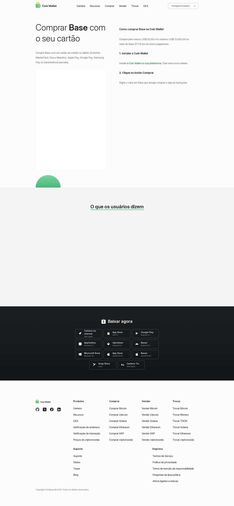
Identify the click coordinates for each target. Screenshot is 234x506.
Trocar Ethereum (182, 433)
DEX (145, 5)
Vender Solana (150, 420)
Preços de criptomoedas (86, 439)
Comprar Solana (118, 420)
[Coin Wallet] (46, 5)
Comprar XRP (116, 433)
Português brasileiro (183, 6)
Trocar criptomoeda (183, 439)
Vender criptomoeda (153, 439)
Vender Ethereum (151, 427)
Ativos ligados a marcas (165, 481)
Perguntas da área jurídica (166, 474)
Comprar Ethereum (119, 427)
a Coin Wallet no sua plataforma (144, 63)
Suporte (77, 456)
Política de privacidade (165, 462)
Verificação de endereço (86, 427)
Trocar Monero (181, 414)
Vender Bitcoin (149, 408)
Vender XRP (148, 433)
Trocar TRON (180, 420)
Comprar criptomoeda (121, 439)
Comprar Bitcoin (118, 408)
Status (76, 462)
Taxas (76, 468)
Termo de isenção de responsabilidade (173, 468)
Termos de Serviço (163, 456)
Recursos (95, 5)
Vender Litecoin (150, 414)
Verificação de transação (86, 433)
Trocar (134, 5)
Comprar (109, 5)
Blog (75, 474)
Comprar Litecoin (118, 414)
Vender (123, 5)
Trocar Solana (180, 427)
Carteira (81, 5)
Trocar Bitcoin (180, 408)
